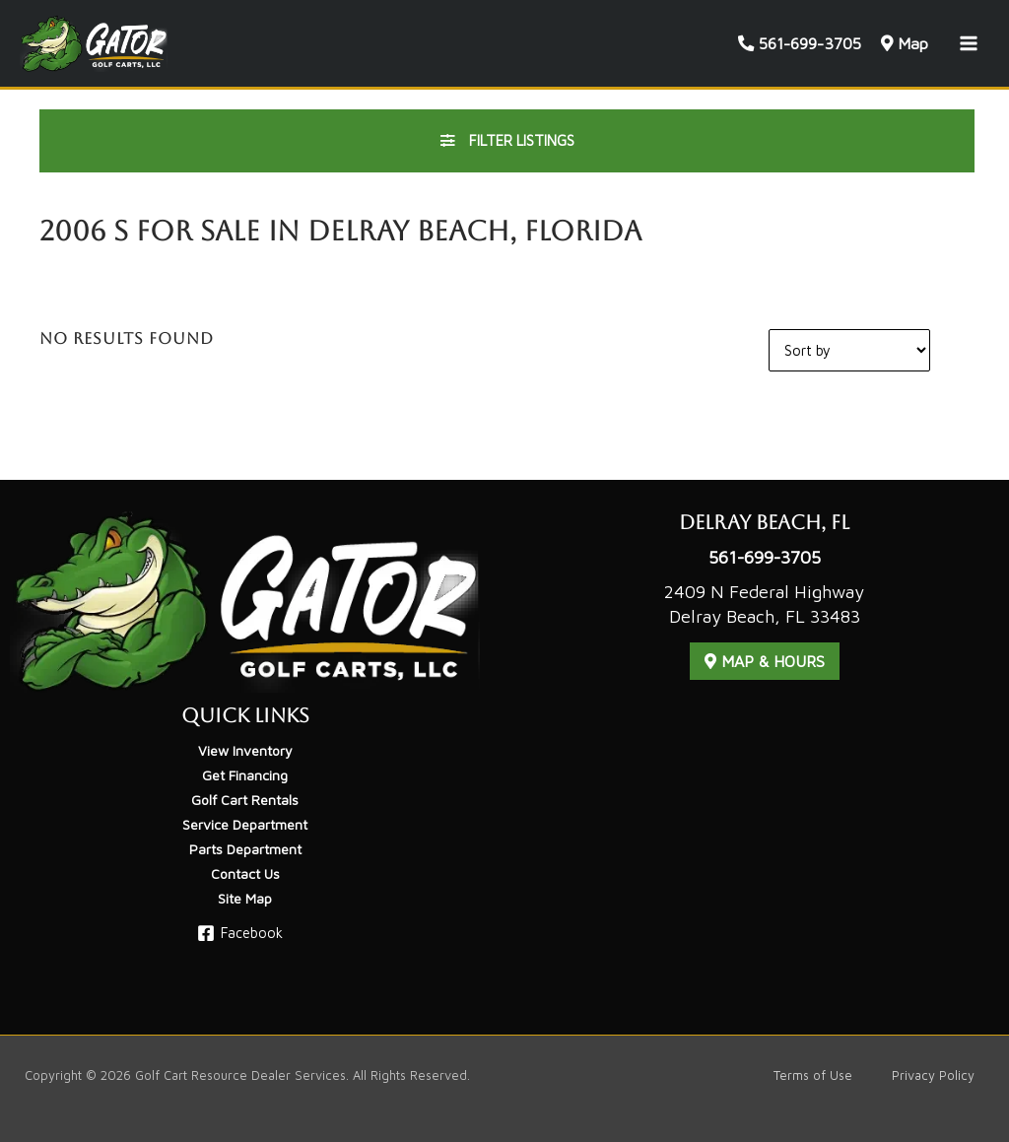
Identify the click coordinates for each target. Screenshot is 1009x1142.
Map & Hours (765, 661)
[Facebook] (240, 933)
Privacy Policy (933, 1075)
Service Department (244, 824)
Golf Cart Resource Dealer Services (240, 1075)
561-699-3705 (764, 557)
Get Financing (245, 775)
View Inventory (245, 750)
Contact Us (245, 873)
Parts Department (245, 848)
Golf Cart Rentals (245, 799)
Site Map (245, 898)
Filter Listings (507, 140)
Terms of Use (813, 1075)
